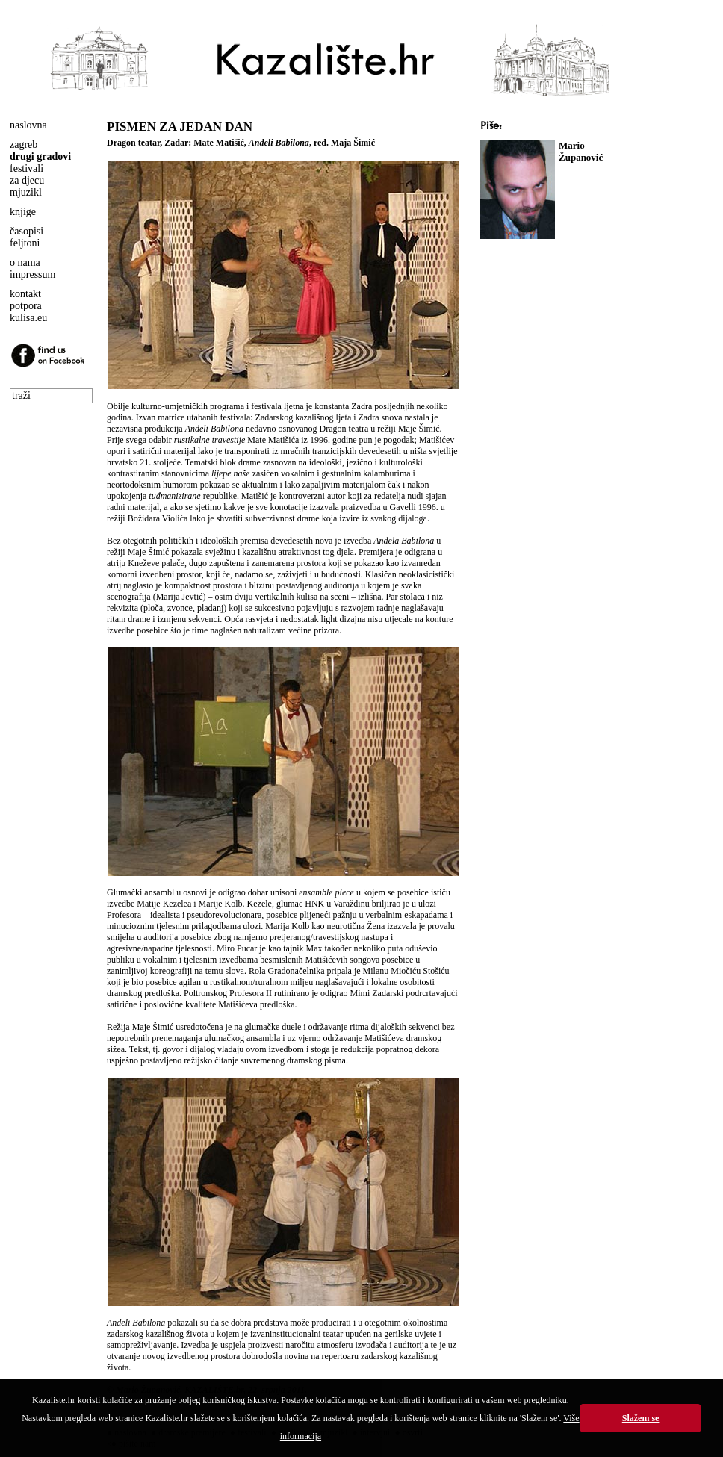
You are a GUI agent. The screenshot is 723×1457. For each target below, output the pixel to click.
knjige (23, 211)
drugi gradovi (40, 156)
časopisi (26, 231)
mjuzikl (26, 192)
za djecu (27, 180)
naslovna (28, 125)
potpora (26, 305)
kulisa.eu (28, 317)
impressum (32, 274)
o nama (25, 262)
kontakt (25, 293)
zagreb (23, 144)
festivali (26, 168)
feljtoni (25, 243)
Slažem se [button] (641, 1418)
